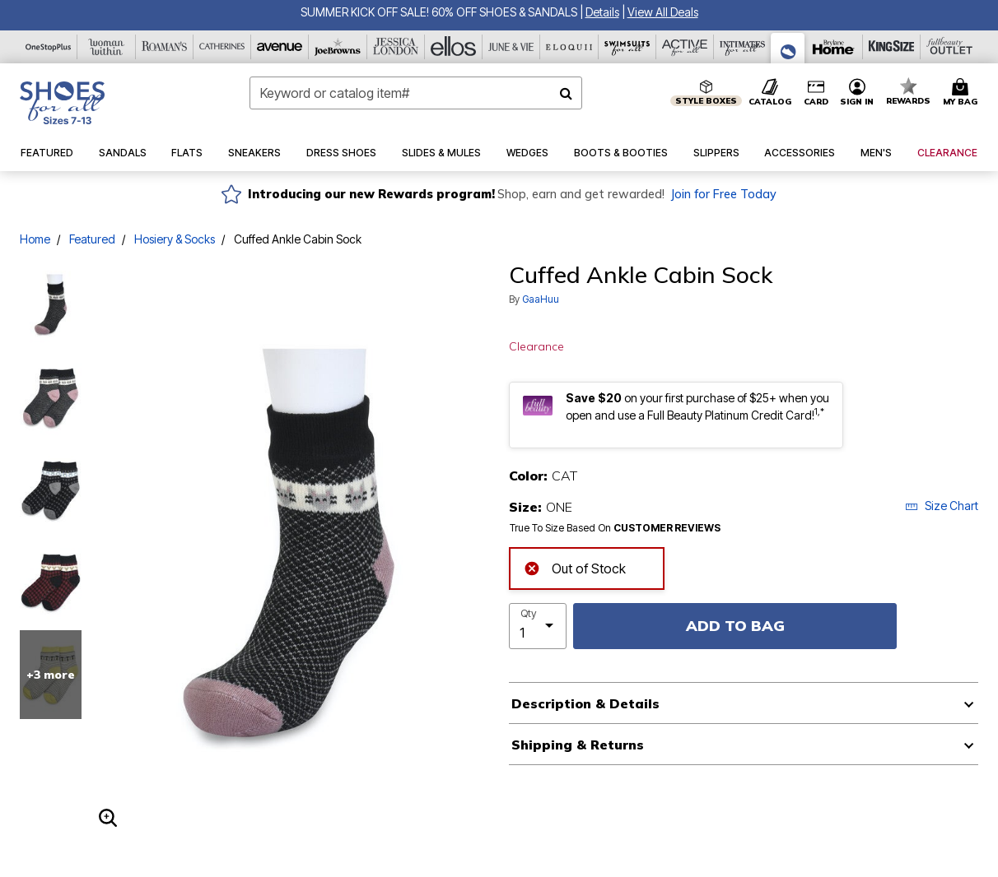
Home (35, 239)
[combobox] (416, 93)
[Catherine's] (222, 47)
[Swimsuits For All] (627, 47)
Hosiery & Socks (174, 239)
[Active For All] (685, 47)
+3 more (50, 674)
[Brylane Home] (833, 47)
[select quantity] (538, 626)
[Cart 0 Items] (962, 93)
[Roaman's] (165, 47)
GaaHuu (540, 299)
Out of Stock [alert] (575, 567)
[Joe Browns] (337, 47)
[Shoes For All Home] (62, 103)
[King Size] (892, 47)
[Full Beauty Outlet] (949, 47)
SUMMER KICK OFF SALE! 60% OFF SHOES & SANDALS (439, 12)
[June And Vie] (511, 47)
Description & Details (585, 703)
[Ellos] (454, 47)
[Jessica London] (396, 47)
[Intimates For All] (743, 47)
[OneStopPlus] (48, 47)
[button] (602, 12)
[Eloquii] (569, 47)
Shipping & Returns (577, 744)
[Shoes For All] (788, 48)
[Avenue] (280, 47)
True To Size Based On (615, 528)
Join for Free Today (723, 194)
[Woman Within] (106, 47)
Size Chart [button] (941, 506)
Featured (92, 239)
